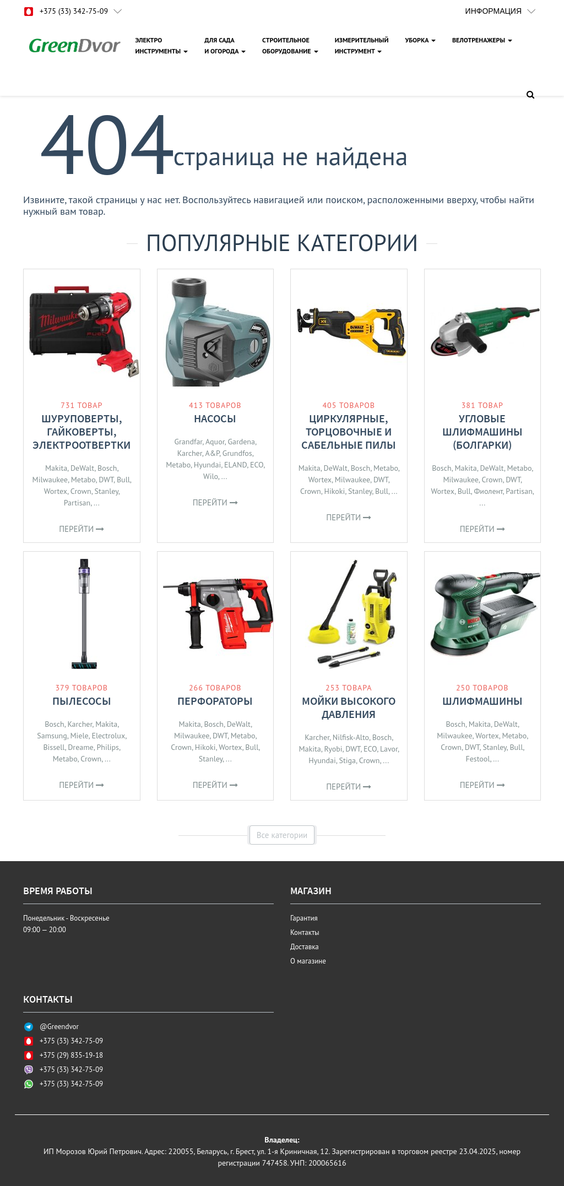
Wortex (55, 491)
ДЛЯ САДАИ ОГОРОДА (225, 45)
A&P (212, 453)
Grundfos (237, 453)
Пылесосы (81, 701)
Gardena (241, 442)
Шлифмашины (482, 701)
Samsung (52, 736)
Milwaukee (50, 480)
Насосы (215, 418)
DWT (106, 480)
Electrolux (108, 736)
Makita (56, 468)
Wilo (210, 476)
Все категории (282, 835)
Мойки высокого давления (348, 707)
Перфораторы (215, 701)
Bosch (107, 468)
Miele (79, 736)
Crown (80, 491)
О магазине (308, 961)
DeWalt (82, 468)
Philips (107, 747)
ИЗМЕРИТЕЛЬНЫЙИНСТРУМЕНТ (362, 45)
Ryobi (333, 749)
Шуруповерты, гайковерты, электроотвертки (81, 431)
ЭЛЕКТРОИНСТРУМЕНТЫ (161, 45)
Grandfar (189, 442)
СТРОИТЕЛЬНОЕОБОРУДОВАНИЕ (290, 45)
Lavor (389, 749)
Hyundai (207, 465)
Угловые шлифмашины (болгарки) (482, 431)
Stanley (106, 491)
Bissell (53, 747)
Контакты (304, 932)
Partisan (77, 503)
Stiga (347, 760)
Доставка (304, 946)
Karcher (189, 453)
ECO (256, 465)
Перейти (81, 529)
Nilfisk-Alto (351, 737)
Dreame (80, 747)
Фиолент (488, 491)
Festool (477, 759)
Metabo (83, 480)
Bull (123, 480)
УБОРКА (420, 40)
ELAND (235, 465)
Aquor (215, 442)
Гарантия (304, 918)
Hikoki (334, 491)
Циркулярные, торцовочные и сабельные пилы (348, 431)
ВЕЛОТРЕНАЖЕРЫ (482, 40)
